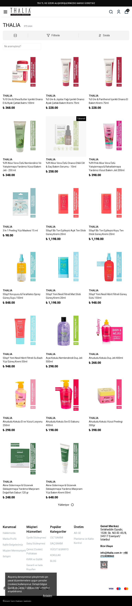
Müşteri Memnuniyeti (14, 550)
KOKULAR (55, 555)
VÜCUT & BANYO (59, 549)
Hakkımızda (9, 533)
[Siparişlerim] (119, 12)
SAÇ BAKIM (56, 543)
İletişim (7, 556)
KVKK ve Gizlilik (34, 559)
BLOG (53, 561)
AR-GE (77, 533)
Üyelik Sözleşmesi (36, 537)
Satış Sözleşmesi (35, 543)
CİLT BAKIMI (56, 537)
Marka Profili (9, 538)
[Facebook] (4, 588)
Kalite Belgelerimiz (13, 544)
